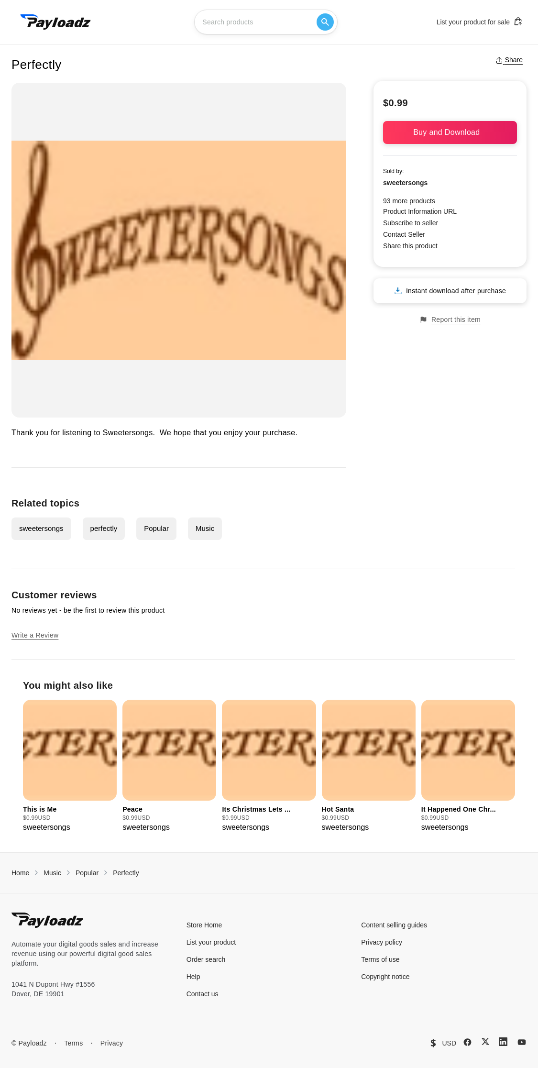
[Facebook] (467, 1042)
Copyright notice (385, 976)
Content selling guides (394, 925)
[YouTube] (522, 1042)
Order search (206, 959)
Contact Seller (404, 234)
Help (193, 976)
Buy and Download (450, 132)
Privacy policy (381, 942)
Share (509, 60)
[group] (70, 766)
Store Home (204, 925)
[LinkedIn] (503, 1041)
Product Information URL (420, 211)
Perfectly (126, 873)
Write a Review (34, 635)
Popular (156, 528)
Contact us (203, 994)
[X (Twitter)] (485, 1041)
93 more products (409, 201)
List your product (211, 942)
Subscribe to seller (410, 223)
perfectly (104, 528)
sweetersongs (41, 528)
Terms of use (380, 959)
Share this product (410, 246)
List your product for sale (480, 21)
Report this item (450, 320)
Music (205, 528)
